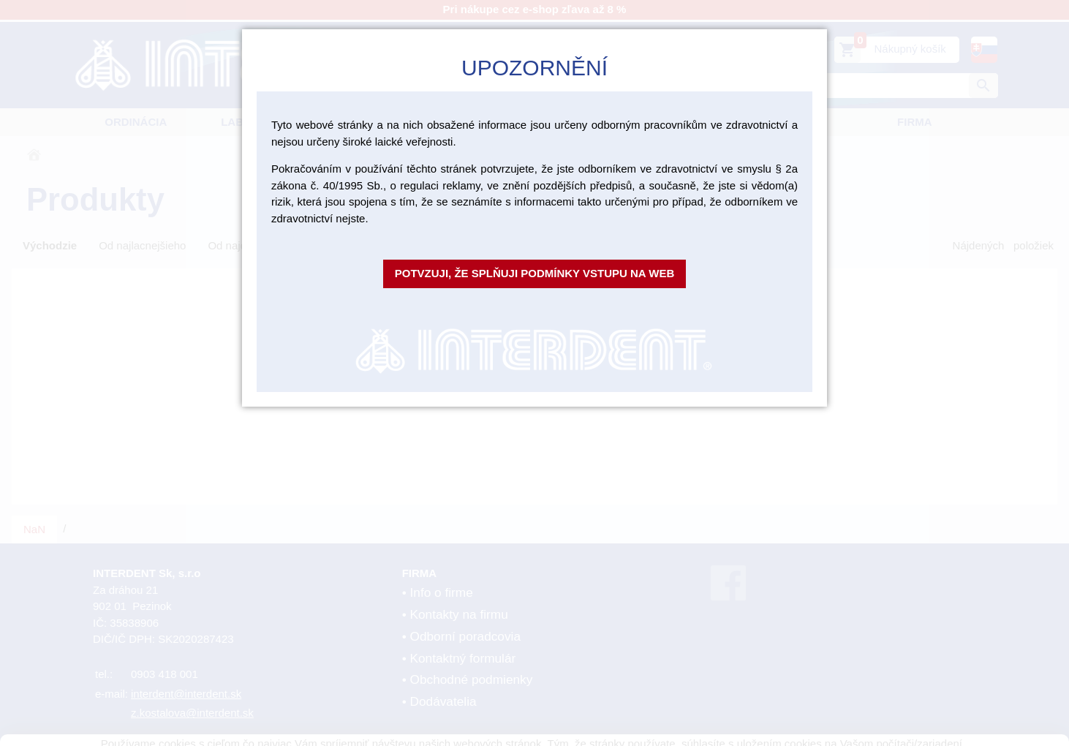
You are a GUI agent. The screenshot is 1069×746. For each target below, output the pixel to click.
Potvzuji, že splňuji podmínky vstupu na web (535, 273)
